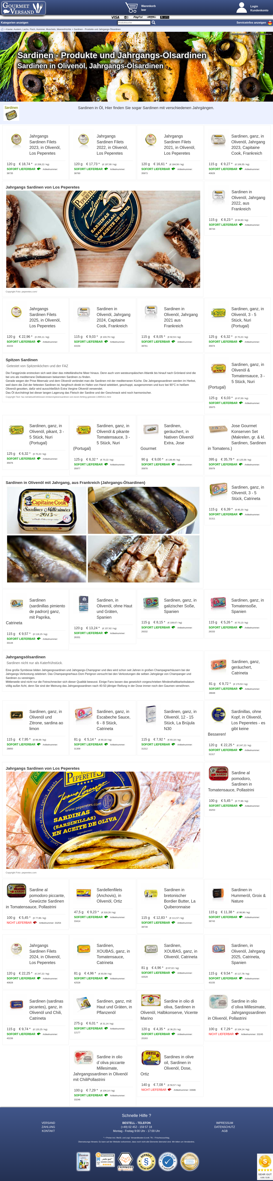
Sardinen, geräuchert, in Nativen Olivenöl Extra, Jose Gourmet (167, 437)
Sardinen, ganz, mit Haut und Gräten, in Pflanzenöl (114, 1007)
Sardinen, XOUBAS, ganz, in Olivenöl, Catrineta (180, 951)
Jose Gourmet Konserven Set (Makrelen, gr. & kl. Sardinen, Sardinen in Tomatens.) (237, 437)
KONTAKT (48, 1130)
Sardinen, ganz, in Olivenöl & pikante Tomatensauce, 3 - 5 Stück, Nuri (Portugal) (101, 437)
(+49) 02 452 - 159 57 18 (136, 1126)
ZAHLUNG (48, 1126)
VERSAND (48, 1122)
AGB (225, 1130)
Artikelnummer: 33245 (252, 1034)
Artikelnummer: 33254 (50, 923)
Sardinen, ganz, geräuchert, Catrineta (246, 667)
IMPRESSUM (224, 1122)
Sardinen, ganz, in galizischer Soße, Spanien (180, 606)
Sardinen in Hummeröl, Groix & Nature (248, 895)
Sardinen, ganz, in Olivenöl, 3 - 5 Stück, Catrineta (248, 493)
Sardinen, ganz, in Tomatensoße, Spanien (247, 606)
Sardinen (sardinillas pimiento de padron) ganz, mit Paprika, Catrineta (35, 611)
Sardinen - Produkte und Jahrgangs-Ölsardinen (97, 29)
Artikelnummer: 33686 (185, 1090)
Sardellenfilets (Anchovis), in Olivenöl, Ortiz (109, 895)
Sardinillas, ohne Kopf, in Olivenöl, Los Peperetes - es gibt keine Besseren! (236, 723)
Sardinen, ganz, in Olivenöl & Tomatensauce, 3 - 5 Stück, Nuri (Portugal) (236, 375)
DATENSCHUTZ (224, 1126)
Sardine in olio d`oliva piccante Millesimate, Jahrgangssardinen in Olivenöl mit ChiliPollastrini (100, 1068)
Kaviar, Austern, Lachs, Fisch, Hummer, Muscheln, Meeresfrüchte (38, 29)
